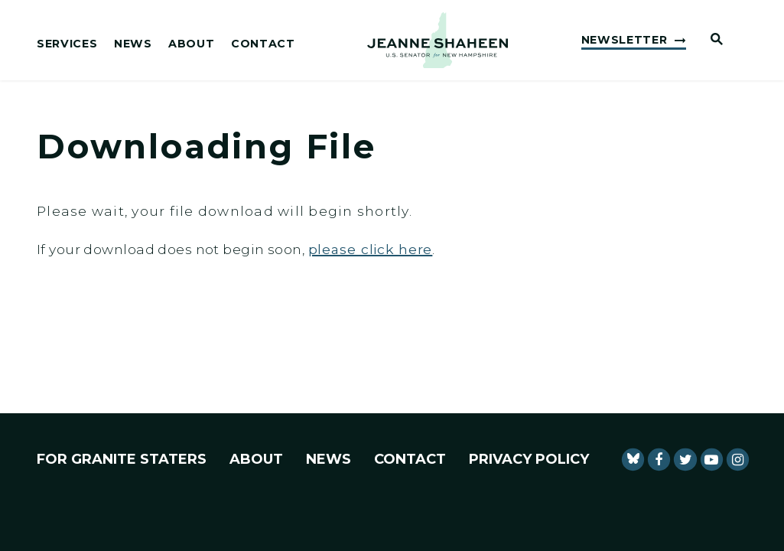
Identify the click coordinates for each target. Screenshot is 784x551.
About (191, 44)
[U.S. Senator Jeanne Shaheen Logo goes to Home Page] (437, 40)
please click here (370, 249)
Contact (263, 44)
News (133, 44)
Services (67, 44)
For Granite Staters (122, 459)
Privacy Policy (529, 459)
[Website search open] (710, 40)
